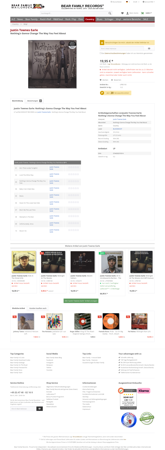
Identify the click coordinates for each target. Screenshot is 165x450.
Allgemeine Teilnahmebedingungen (58, 387)
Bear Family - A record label (91, 357)
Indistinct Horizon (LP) (25, 332)
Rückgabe (49, 402)
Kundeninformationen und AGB (93, 394)
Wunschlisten (116, 2)
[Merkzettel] (122, 13)
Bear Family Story (16, 370)
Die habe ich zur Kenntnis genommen (127, 53)
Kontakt (49, 392)
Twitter (48, 367)
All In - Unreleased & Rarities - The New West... (110, 277)
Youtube (49, 370)
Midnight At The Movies (53, 277)
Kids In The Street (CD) (22, 277)
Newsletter (50, 404)
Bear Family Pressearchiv (18, 367)
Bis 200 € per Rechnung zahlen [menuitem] (131, 362)
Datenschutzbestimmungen (115, 53)
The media (86, 404)
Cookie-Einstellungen (89, 387)
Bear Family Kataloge (17, 363)
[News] (20, 19)
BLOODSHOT (117, 129)
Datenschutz (86, 407)
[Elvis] (80, 19)
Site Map (85, 397)
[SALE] (145, 19)
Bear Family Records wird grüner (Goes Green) (62, 389)
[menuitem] (76, 13)
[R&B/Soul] (58, 19)
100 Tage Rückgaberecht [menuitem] (129, 360)
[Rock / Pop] (70, 19)
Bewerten (116, 80)
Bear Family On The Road (18, 365)
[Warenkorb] (147, 13)
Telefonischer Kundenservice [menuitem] (130, 372)
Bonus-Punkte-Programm (55, 397)
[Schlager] (109, 19)
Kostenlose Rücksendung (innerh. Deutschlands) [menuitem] (137, 367)
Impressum (86, 409)
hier (125, 439)
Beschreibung (17, 101)
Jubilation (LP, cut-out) (54, 332)
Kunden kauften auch (37, 308)
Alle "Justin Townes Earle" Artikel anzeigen (81, 301)
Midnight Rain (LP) (139, 331)
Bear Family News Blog (54, 357)
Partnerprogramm (88, 402)
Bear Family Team (16, 372)
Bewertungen (34, 100)
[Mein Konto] (132, 13)
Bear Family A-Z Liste (17, 357)
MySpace (49, 365)
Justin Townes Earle (24, 30)
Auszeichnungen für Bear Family (93, 363)
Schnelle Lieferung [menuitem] (127, 357)
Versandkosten (77, 437)
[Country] (89, 19)
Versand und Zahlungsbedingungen (94, 399)
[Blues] (99, 19)
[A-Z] (13, 19)
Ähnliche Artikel (18, 308)
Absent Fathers (81, 277)
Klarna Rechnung (88, 389)
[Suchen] (109, 13)
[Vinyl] (118, 19)
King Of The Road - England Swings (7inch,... (82, 332)
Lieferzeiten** (51, 394)
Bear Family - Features (90, 360)
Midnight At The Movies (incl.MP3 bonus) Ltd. (141, 277)
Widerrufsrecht (51, 407)
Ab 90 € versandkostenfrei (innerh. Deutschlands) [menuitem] (137, 365)
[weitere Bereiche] (132, 19)
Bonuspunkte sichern (121, 93)
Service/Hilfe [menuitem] (148, 2)
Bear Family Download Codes (20, 360)
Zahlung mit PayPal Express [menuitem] (130, 370)
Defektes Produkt (52, 399)
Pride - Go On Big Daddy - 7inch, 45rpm (111, 332)
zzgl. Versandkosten (114, 64)
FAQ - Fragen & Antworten (91, 392)
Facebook (49, 360)
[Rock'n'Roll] (45, 19)
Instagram (49, 363)
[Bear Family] (31, 19)
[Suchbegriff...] (76, 13)
